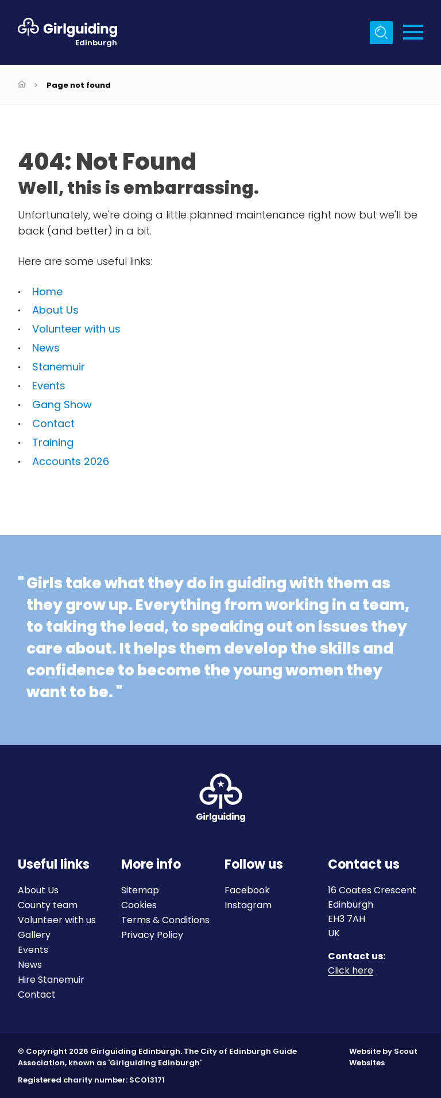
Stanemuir (58, 367)
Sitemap (140, 890)
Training (53, 442)
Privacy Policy (152, 934)
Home (47, 291)
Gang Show (62, 404)
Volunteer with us (76, 329)
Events (48, 385)
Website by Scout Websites (383, 1057)
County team (48, 905)
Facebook (247, 890)
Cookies (139, 905)
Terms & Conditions (165, 920)
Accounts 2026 (70, 461)
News (46, 348)
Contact (53, 423)
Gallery (34, 934)
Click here (350, 971)
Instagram (248, 905)
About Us (55, 310)
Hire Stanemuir (51, 979)
